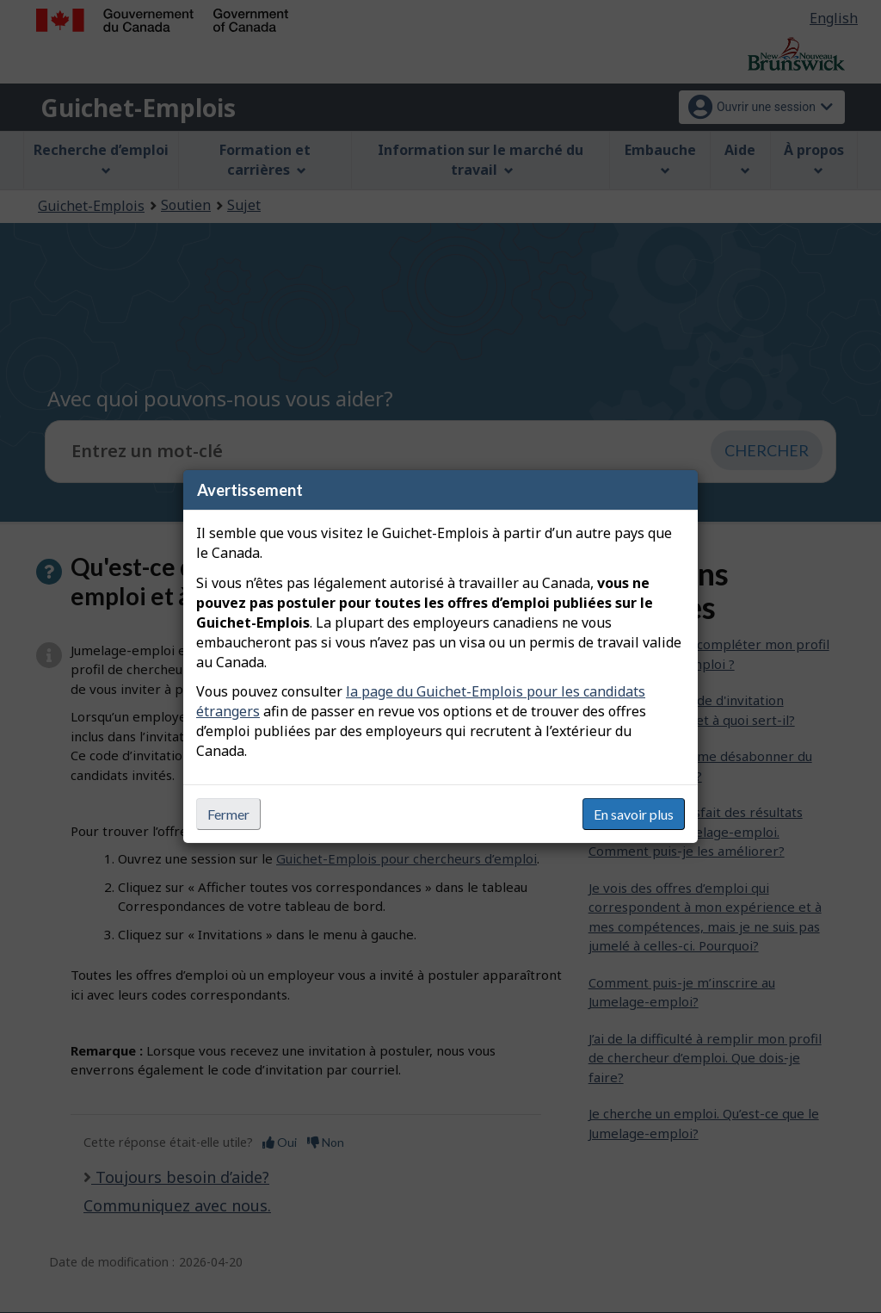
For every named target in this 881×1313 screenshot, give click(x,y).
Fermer (228, 814)
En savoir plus (634, 814)
